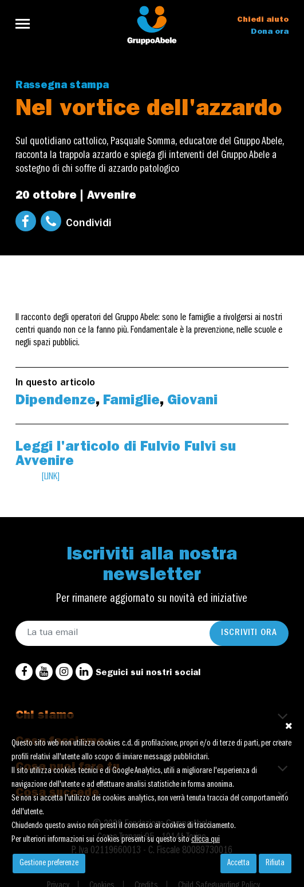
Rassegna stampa (62, 86)
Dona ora (270, 32)
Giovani (192, 402)
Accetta (238, 863)
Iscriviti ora (249, 633)
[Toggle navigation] (26, 23)
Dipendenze (55, 402)
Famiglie (131, 402)
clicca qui (205, 840)
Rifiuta (275, 863)
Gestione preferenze (48, 863)
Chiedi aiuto (263, 20)
